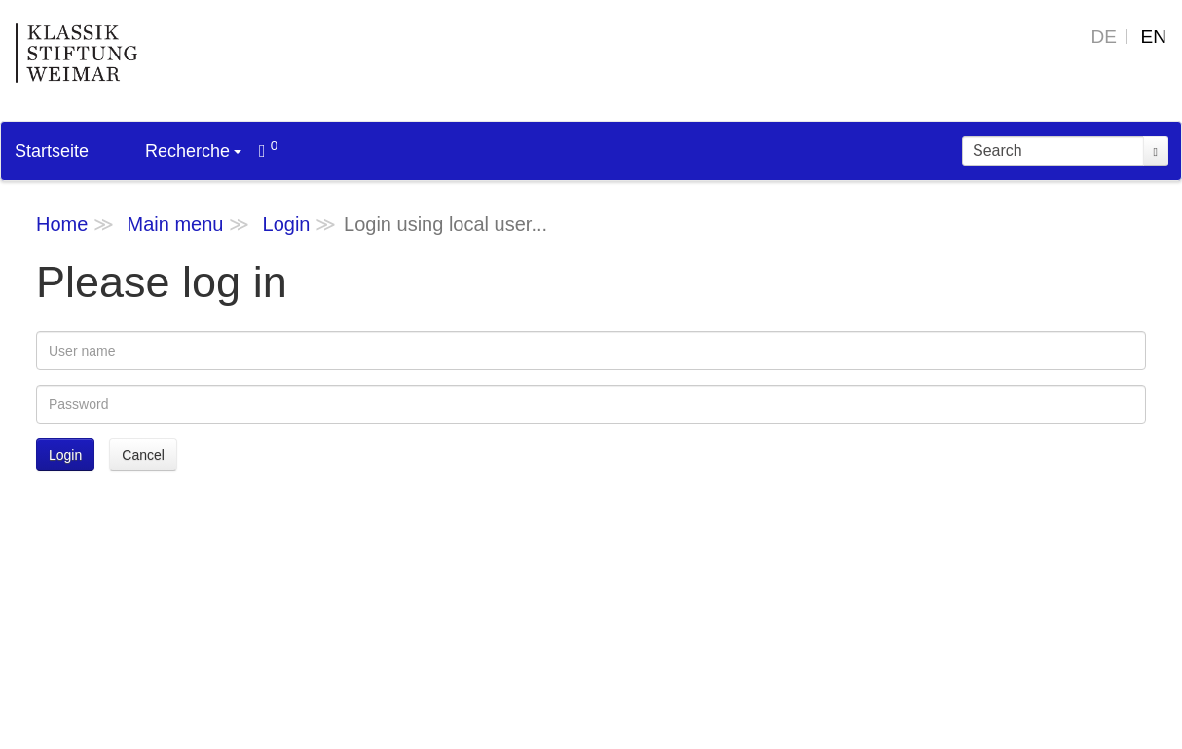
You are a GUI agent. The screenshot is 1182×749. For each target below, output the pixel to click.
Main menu (175, 224)
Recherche (193, 151)
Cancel (143, 455)
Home (62, 224)
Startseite (52, 151)
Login (287, 224)
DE (1104, 36)
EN (1153, 36)
